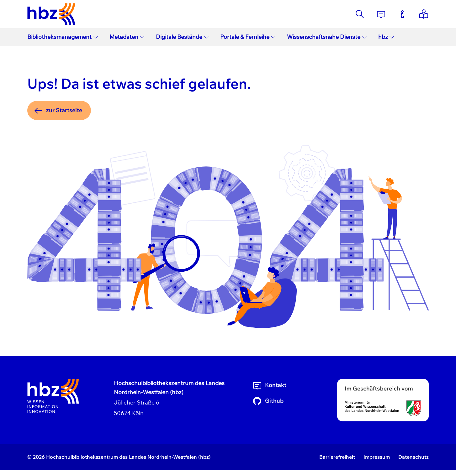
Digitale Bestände (182, 36)
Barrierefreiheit (337, 457)
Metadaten (127, 36)
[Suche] (360, 14)
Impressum (376, 457)
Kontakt (269, 385)
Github (268, 401)
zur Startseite (57, 111)
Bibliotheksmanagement (62, 36)
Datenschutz (413, 457)
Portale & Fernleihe (248, 36)
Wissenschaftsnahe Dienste (327, 36)
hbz (386, 36)
